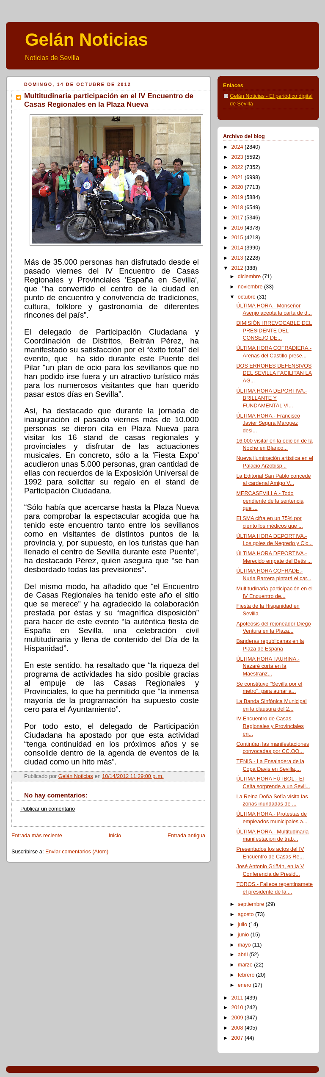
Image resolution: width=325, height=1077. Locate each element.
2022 (238, 167)
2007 (238, 1038)
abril (243, 955)
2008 (238, 1028)
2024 (238, 147)
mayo (245, 945)
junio (244, 935)
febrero (247, 975)
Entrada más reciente (36, 836)
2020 (238, 187)
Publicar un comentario (47, 809)
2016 (238, 228)
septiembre (252, 904)
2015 (238, 238)
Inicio (115, 836)
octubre (247, 297)
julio (243, 924)
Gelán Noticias (86, 40)
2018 (238, 207)
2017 (238, 218)
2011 (238, 998)
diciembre (250, 277)
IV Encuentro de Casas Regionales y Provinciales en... (270, 726)
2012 (238, 268)
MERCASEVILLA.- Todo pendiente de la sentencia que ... (270, 500)
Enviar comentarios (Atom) (76, 852)
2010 (238, 1008)
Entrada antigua (186, 836)
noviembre (251, 287)
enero (245, 985)
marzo (246, 965)
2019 (238, 197)
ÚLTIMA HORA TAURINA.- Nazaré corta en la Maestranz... (268, 666)
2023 (238, 157)
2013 (238, 258)
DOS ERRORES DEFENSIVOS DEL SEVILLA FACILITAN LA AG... (274, 373)
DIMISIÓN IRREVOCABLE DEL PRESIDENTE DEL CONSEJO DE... (274, 330)
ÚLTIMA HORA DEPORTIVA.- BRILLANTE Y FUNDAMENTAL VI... (272, 398)
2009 (238, 1018)
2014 (238, 248)
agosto (246, 914)
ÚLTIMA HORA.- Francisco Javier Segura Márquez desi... (268, 423)
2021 (238, 177)
